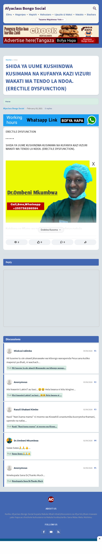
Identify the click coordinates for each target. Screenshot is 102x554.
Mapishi (33, 14)
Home (9, 59)
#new (7, 101)
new (15, 59)
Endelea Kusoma (51, 229)
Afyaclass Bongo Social (25, 8)
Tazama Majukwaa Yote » (50, 19)
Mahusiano (45, 14)
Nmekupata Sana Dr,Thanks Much (27, 481)
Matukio (79, 14)
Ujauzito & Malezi (63, 14)
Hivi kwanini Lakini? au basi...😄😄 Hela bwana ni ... (37, 395)
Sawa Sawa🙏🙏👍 (21, 453)
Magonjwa (20, 14)
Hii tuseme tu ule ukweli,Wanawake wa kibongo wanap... (39, 368)
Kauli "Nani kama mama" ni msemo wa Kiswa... (34, 426)
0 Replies (48, 108)
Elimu (9, 14)
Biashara (91, 14)
